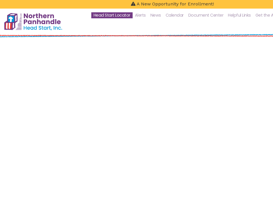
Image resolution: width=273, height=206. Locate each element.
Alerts (140, 15)
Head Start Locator (112, 15)
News (155, 15)
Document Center (206, 15)
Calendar (175, 15)
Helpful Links (239, 15)
